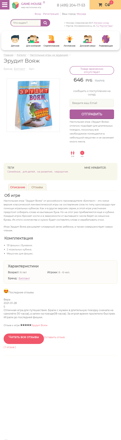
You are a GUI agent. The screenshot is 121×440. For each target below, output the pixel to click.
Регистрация (51, 14)
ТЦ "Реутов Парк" (104, 26)
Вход (38, 14)
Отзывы (37, 187)
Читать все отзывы (24, 337)
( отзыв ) (10, 347)
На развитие (44, 171)
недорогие (61, 171)
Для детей (29, 171)
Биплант (24, 278)
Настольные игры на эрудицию (49, 55)
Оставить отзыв (54, 337)
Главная (8, 55)
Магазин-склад (101, 23)
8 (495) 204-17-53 (71, 5)
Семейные (13, 171)
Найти (46, 23)
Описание (17, 187)
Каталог (21, 55)
